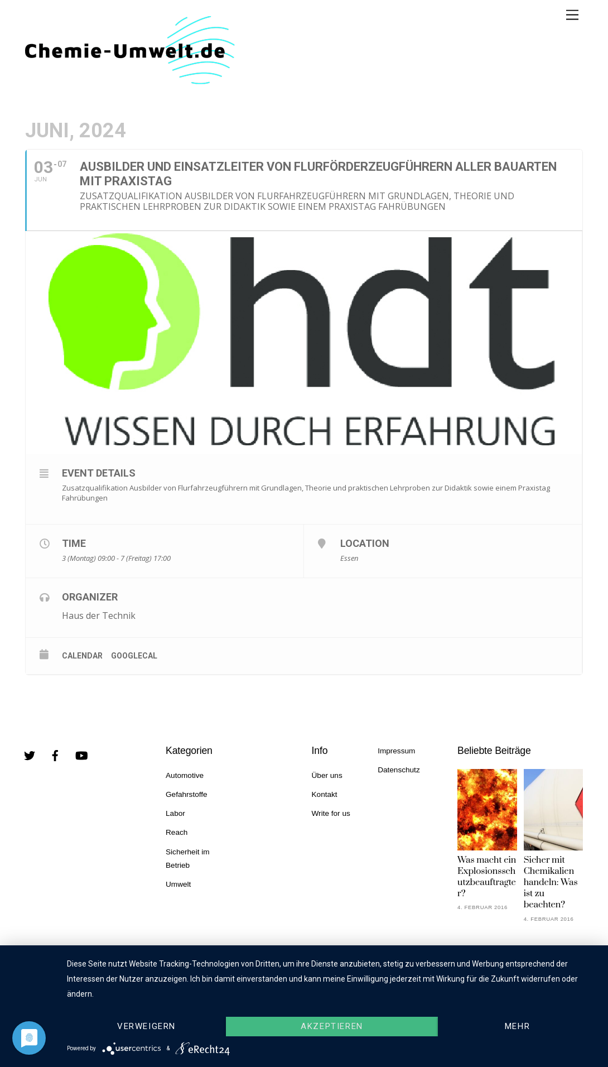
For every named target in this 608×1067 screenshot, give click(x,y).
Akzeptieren (332, 1026)
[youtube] (81, 755)
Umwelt (178, 884)
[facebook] (55, 755)
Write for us (331, 813)
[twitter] (29, 755)
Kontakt (324, 794)
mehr (517, 1026)
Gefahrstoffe (187, 794)
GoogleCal (134, 655)
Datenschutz (399, 770)
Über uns (327, 775)
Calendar (82, 655)
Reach (176, 832)
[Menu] (572, 15)
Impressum (396, 751)
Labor (175, 813)
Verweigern (146, 1026)
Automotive (185, 775)
